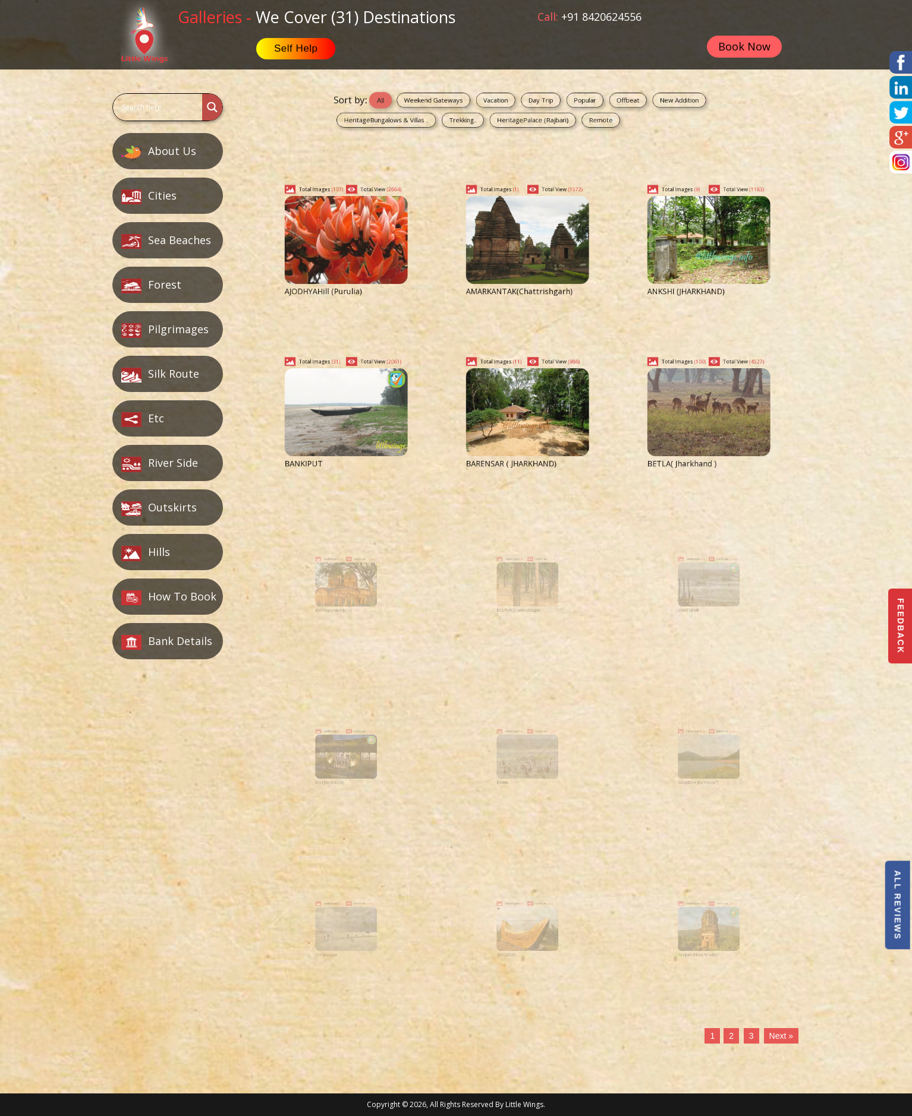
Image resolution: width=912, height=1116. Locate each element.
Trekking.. (483, 116)
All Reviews (897, 905)
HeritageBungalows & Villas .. (432, 116)
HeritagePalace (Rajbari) (531, 116)
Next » (781, 1036)
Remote (577, 116)
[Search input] (155, 107)
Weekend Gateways (465, 103)
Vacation (506, 103)
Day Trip (536, 103)
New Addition (630, 103)
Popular (566, 103)
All (428, 103)
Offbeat (595, 103)
